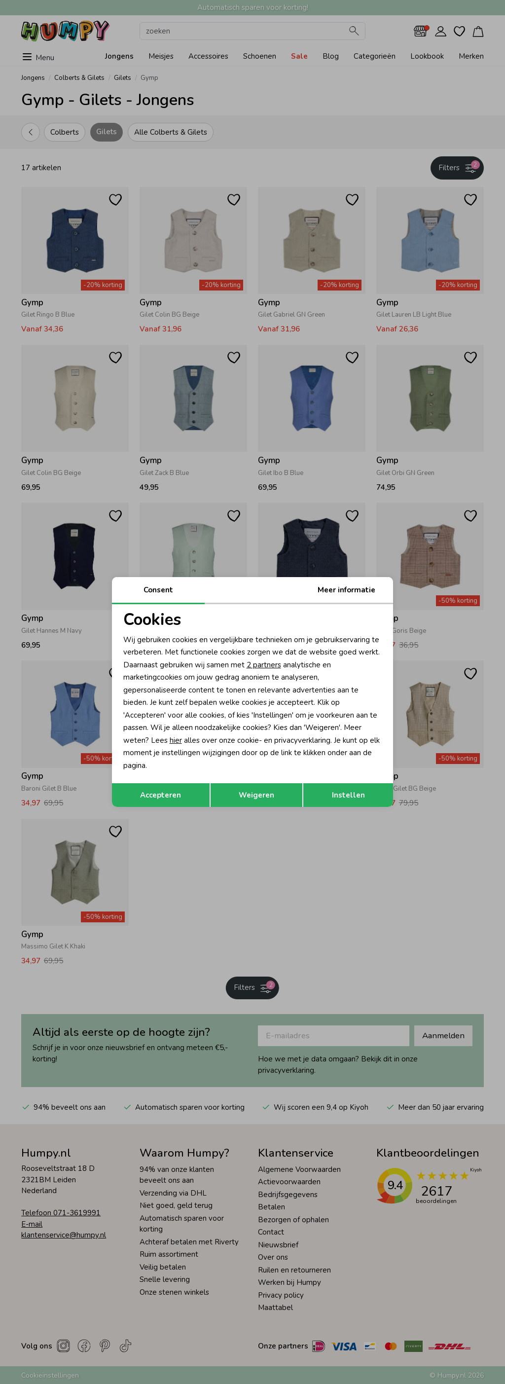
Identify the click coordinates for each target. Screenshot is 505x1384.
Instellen (348, 795)
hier (176, 740)
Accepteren (160, 795)
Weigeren (256, 795)
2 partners (264, 665)
